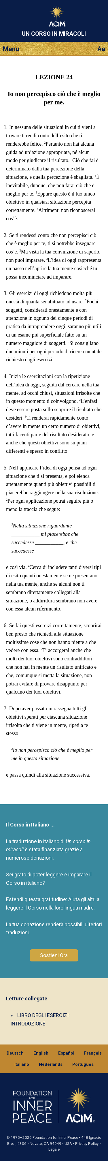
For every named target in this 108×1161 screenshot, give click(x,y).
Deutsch (15, 1053)
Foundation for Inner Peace (55, 1137)
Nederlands (50, 1064)
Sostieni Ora (54, 955)
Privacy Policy (86, 1143)
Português (83, 1064)
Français (93, 1053)
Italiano (21, 1064)
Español (66, 1053)
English (40, 1053)
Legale (54, 1149)
